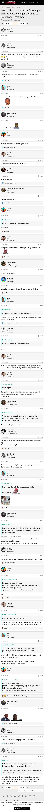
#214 (41, 93)
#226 (41, 362)
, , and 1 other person (18, 696)
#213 (41, 71)
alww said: (5, 760)
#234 (41, 575)
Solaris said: (5, 483)
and (9, 147)
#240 (41, 756)
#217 (41, 160)
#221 (41, 244)
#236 (41, 641)
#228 (41, 408)
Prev (8, 23)
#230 (41, 461)
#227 (41, 380)
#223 (41, 285)
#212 (41, 51)
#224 (41, 305)
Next (22, 23)
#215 (41, 120)
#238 (41, 709)
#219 (41, 196)
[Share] (38, 35)
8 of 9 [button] (15, 23)
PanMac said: (6, 220)
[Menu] (2, 2)
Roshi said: (5, 309)
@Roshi (3, 543)
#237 (41, 676)
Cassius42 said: (7, 645)
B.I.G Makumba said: (8, 579)
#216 (41, 140)
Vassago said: (6, 384)
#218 (41, 176)
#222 (41, 270)
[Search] (42, 2)
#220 (41, 216)
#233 (41, 555)
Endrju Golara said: (8, 614)
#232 (41, 520)
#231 (41, 479)
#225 (41, 336)
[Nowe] (38, 2)
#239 (41, 736)
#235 (41, 610)
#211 (41, 35)
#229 (41, 437)
